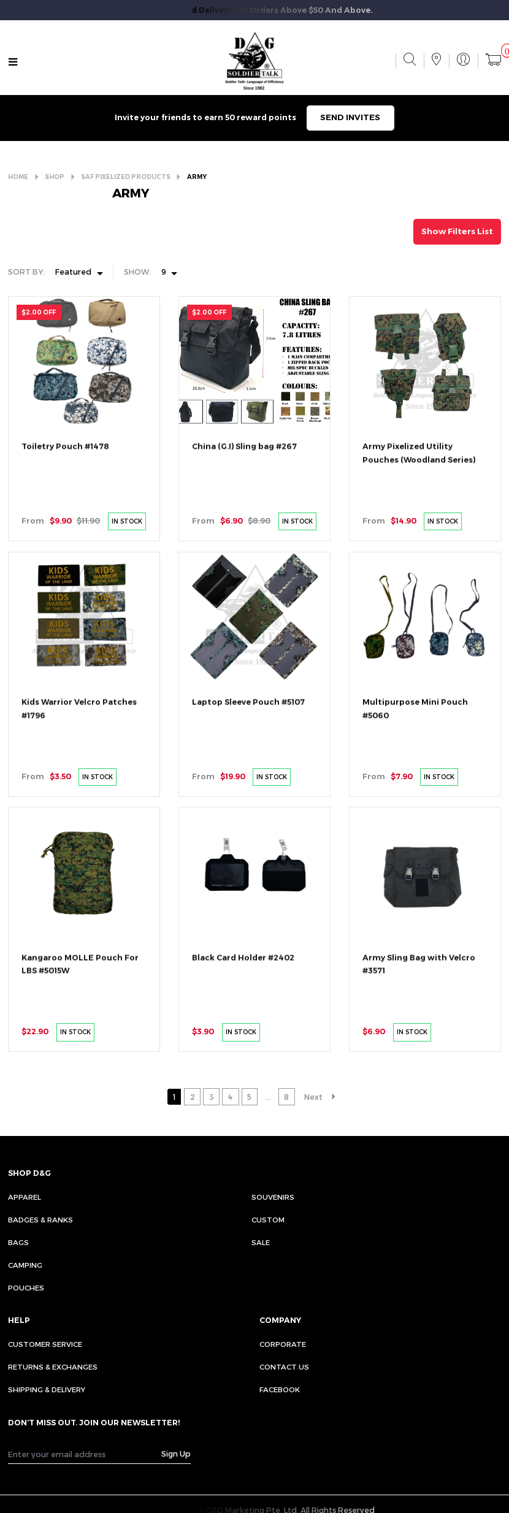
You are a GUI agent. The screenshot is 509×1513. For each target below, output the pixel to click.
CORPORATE (282, 1344)
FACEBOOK (279, 1389)
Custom (268, 1219)
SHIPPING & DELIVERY (46, 1389)
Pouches (26, 1287)
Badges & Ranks (40, 1219)
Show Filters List (457, 231)
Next (313, 1096)
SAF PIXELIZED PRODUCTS (125, 177)
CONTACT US (284, 1366)
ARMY (197, 177)
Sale (260, 1242)
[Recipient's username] (84, 1454)
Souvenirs (272, 1196)
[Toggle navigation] (13, 62)
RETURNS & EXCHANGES (53, 1366)
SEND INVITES (350, 117)
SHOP (54, 177)
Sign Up (176, 1453)
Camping (25, 1264)
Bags (18, 1242)
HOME (18, 177)
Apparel (24, 1196)
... (267, 1096)
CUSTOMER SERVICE (45, 1344)
